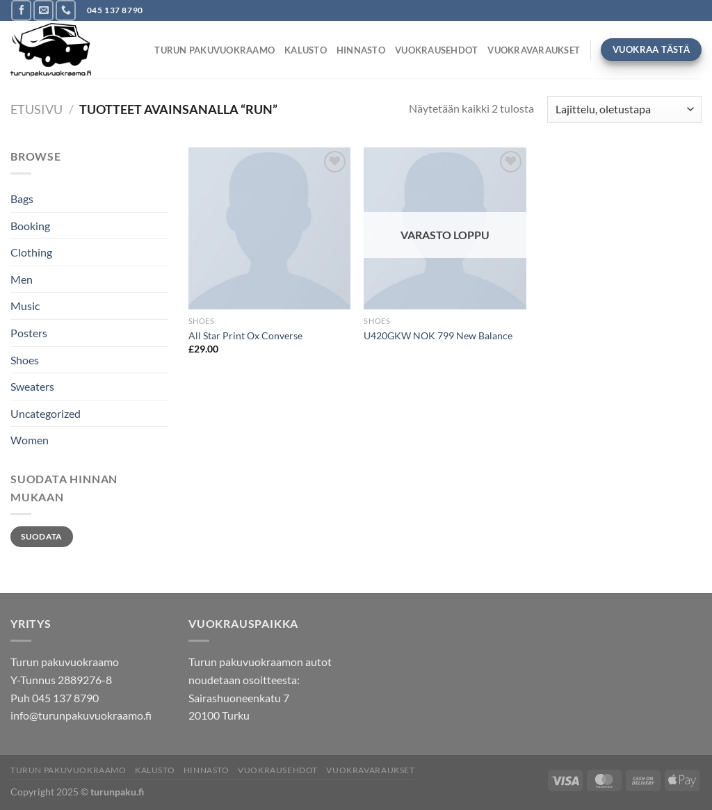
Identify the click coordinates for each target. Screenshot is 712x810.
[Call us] (66, 10)
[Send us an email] (43, 10)
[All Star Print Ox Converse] (269, 228)
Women (29, 439)
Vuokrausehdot (436, 50)
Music (25, 305)
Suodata (42, 536)
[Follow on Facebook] (21, 10)
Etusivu (36, 109)
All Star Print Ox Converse (245, 335)
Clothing (31, 252)
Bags (21, 198)
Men (21, 279)
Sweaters (32, 386)
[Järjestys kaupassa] (624, 109)
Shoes (24, 359)
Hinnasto (361, 50)
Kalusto (305, 50)
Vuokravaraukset (533, 50)
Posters (28, 332)
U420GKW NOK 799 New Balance (438, 335)
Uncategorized (45, 413)
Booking (30, 225)
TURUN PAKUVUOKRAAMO (214, 50)
